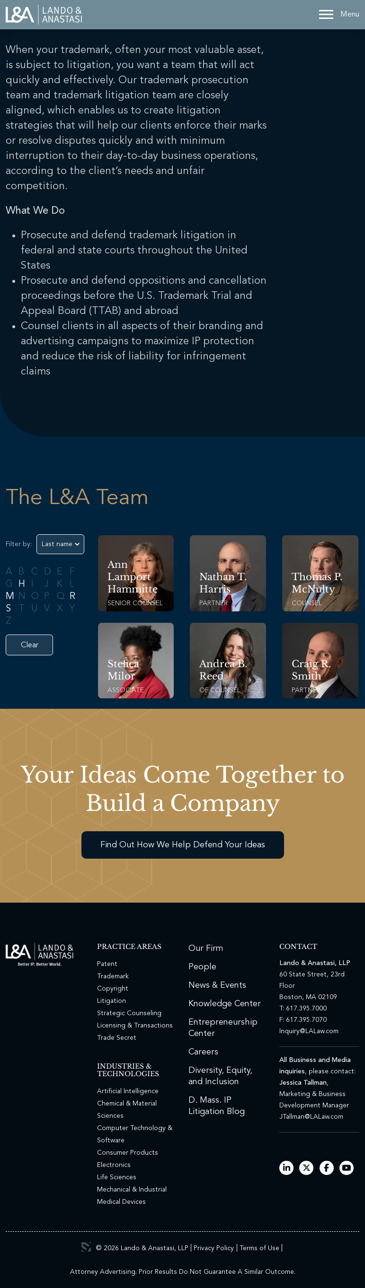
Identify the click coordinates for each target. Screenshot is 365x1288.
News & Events (217, 985)
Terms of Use (259, 1248)
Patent (107, 964)
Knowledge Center (224, 1004)
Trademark (113, 976)
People (202, 967)
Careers (203, 1052)
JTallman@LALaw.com (311, 1117)
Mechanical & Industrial (132, 1189)
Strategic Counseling (129, 1013)
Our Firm (205, 948)
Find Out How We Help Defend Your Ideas (182, 845)
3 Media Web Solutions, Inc (86, 1247)
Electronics (114, 1165)
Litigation (111, 1001)
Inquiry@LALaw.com (308, 1031)
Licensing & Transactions (135, 1025)
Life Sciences (116, 1177)
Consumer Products (127, 1152)
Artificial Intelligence (128, 1091)
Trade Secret (116, 1038)
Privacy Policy (214, 1248)
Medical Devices (121, 1202)
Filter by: (19, 544)
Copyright (112, 988)
